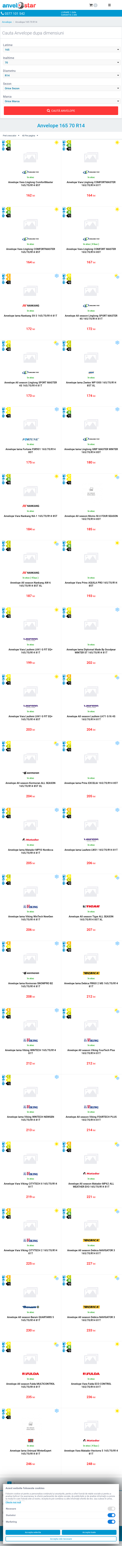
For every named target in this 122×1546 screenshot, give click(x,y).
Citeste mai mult (13, 1502)
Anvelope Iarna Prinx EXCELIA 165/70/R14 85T (91, 785)
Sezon (7, 83)
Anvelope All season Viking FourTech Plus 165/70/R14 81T (91, 1055)
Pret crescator (12, 135)
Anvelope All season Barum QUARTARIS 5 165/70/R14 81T (30, 1323)
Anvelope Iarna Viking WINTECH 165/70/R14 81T (30, 1055)
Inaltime (8, 58)
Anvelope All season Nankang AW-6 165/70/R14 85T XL (30, 586)
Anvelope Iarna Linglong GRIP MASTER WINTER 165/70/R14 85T (91, 452)
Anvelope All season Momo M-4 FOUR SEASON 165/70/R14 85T (91, 519)
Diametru (9, 71)
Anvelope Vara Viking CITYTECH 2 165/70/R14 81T (30, 1256)
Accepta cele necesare (61, 1539)
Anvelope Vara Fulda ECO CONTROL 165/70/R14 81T (91, 1390)
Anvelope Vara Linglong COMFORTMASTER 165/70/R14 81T (91, 184)
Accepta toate (89, 1532)
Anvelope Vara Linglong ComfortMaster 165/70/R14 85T (30, 184)
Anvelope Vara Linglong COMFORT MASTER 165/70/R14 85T (91, 251)
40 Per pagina (32, 135)
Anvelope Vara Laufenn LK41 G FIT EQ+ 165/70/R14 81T (30, 653)
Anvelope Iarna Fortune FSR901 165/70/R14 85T (31, 452)
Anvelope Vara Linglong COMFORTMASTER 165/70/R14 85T (30, 251)
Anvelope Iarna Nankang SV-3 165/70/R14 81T (30, 316)
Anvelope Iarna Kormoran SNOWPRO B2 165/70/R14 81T (30, 988)
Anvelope (7, 22)
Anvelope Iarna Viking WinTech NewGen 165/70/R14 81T (30, 921)
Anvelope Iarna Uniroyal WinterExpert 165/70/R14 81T (30, 1457)
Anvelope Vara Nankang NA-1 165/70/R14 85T (30, 517)
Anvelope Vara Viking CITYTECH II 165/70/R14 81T (30, 1189)
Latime (8, 45)
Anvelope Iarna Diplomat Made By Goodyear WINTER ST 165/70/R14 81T (91, 653)
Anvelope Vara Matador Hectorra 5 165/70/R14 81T (91, 1457)
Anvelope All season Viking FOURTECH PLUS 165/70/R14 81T (91, 1122)
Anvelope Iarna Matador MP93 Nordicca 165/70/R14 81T (30, 854)
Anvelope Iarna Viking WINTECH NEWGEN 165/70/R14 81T (30, 1122)
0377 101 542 (16, 13)
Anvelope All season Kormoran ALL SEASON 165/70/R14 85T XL (30, 787)
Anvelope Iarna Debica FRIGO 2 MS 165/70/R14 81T (91, 988)
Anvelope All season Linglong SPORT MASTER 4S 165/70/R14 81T (91, 318)
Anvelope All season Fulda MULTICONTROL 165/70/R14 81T (30, 1390)
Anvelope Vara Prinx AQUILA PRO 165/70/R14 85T (91, 586)
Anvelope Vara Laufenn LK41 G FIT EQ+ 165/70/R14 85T (30, 720)
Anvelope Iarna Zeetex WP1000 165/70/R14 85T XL (91, 385)
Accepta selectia (33, 1532)
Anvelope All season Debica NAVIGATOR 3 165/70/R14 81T (91, 1256)
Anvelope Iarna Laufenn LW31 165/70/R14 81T (91, 852)
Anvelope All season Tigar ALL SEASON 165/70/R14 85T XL (91, 921)
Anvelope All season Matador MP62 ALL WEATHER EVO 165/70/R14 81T (91, 1189)
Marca (7, 96)
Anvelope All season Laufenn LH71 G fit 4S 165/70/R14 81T (91, 720)
